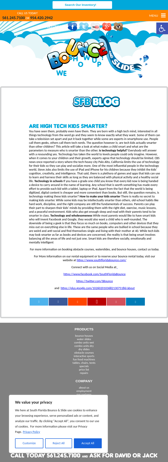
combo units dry (84, 346)
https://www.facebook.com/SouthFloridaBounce (95, 274)
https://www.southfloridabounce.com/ (101, 260)
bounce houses (84, 335)
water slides (84, 339)
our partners (84, 394)
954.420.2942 (41, 17)
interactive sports (84, 356)
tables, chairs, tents (84, 362)
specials (83, 366)
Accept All (88, 443)
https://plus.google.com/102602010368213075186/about (98, 288)
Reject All (59, 443)
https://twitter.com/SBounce (94, 281)
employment (83, 391)
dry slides (84, 349)
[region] (58, 424)
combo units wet (84, 342)
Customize (29, 443)
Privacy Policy (31, 432)
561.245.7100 (13, 17)
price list (84, 369)
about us (84, 387)
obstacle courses (84, 352)
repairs (84, 373)
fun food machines (84, 359)
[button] (162, 28)
